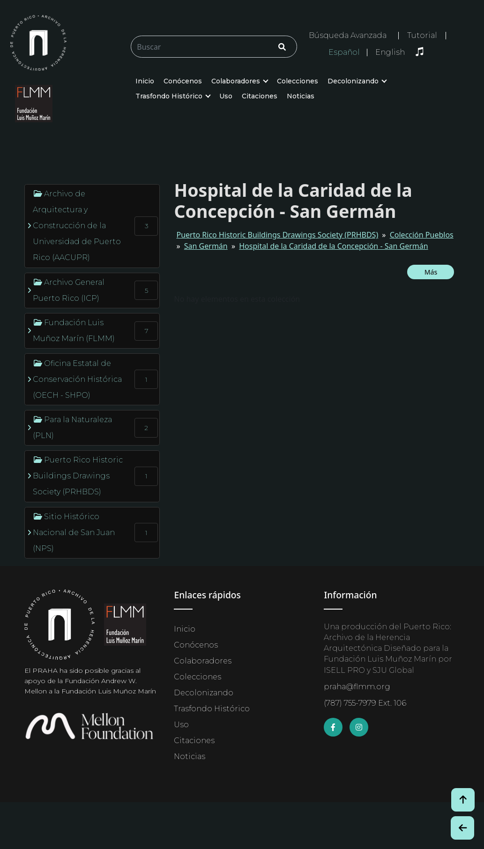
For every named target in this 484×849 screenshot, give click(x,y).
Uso (225, 96)
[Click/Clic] (282, 47)
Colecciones (297, 81)
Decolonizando (353, 81)
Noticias (300, 96)
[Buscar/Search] (214, 47)
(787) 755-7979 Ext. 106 (365, 703)
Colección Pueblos (422, 235)
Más (431, 272)
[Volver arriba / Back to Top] (463, 800)
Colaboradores (235, 81)
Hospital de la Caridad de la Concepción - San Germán (333, 246)
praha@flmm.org (357, 686)
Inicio (144, 81)
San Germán (206, 246)
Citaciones (259, 96)
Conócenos (183, 81)
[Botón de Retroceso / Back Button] (462, 828)
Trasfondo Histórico (168, 96)
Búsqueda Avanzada (348, 35)
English (390, 52)
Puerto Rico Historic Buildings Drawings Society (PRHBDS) (277, 235)
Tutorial (422, 35)
